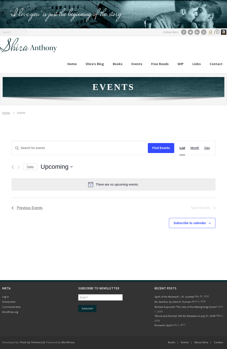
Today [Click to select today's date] (30, 166)
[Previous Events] (13, 167)
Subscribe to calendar (190, 223)
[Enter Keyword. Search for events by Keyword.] (80, 148)
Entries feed (8, 301)
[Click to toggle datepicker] (57, 166)
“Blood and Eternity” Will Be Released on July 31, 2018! (185, 316)
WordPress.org (10, 312)
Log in (5, 296)
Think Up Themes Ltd (32, 342)
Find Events (161, 148)
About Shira (201, 342)
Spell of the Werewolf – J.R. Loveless (174, 296)
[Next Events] (18, 167)
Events (185, 342)
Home (6, 113)
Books (171, 342)
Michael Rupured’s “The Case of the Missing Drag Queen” (186, 306)
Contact (218, 342)
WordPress (67, 342)
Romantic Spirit (163, 325)
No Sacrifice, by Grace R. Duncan (173, 301)
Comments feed (11, 306)
